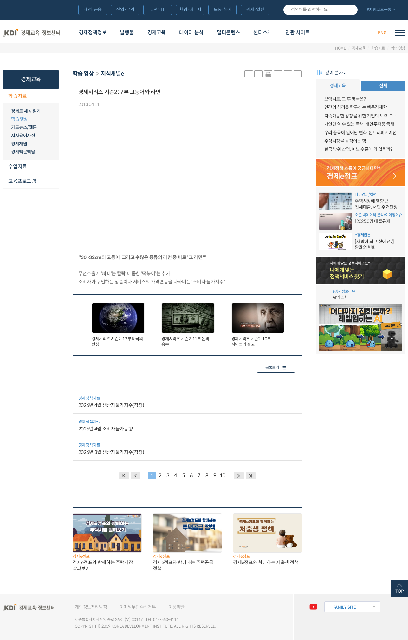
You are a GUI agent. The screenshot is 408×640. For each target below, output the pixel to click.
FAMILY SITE (344, 607)
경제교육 (156, 33)
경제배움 (337, 33)
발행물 (127, 33)
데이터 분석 (191, 33)
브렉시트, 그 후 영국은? (345, 99)
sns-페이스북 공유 (258, 73)
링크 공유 (278, 73)
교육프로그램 (22, 181)
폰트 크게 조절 (288, 73)
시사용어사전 (23, 135)
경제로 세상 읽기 (26, 111)
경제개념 (19, 144)
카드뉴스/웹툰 (24, 127)
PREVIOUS (136, 475)
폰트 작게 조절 (298, 73)
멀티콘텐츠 (228, 33)
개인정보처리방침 (91, 607)
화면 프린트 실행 (268, 73)
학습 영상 (398, 48)
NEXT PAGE (251, 475)
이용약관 (176, 607)
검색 (351, 10)
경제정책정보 (93, 33)
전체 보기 (383, 10)
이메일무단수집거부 (138, 607)
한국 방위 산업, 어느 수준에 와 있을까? (358, 149)
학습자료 (378, 48)
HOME (340, 48)
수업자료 (17, 166)
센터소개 (262, 33)
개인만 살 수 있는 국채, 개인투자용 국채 (359, 124)
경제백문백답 (23, 152)
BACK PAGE (124, 475)
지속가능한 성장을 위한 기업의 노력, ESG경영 (360, 116)
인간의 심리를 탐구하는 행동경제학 (355, 107)
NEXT (239, 475)
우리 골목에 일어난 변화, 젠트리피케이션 (360, 133)
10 (222, 475)
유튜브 (313, 606)
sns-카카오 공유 (248, 73)
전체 (383, 86)
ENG (382, 33)
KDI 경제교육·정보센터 (32, 33)
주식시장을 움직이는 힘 (345, 141)
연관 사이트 (297, 33)
